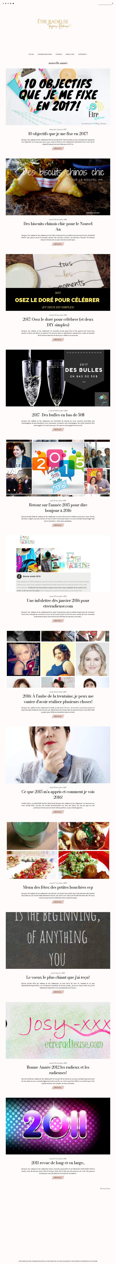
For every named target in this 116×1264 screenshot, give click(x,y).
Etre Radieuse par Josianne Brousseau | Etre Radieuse (37, 1261)
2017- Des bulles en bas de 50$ (58, 415)
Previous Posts (105, 1189)
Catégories (82, 54)
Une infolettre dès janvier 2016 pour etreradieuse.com (58, 603)
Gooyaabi (94, 1261)
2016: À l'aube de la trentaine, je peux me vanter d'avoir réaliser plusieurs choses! (58, 699)
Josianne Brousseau (45, 54)
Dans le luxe (70, 54)
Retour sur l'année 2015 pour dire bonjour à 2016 (58, 507)
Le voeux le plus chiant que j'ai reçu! (58, 977)
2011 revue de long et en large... (58, 1163)
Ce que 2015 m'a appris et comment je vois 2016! (58, 794)
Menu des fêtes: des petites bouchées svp (58, 887)
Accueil (31, 54)
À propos (59, 54)
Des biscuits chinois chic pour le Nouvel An (58, 226)
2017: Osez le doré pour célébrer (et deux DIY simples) (58, 322)
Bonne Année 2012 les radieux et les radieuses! (58, 1070)
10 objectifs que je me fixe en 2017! (58, 134)
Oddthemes (76, 1261)
